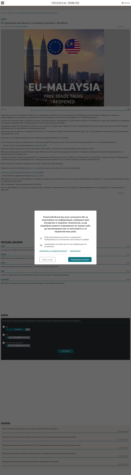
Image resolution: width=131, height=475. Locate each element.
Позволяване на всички (80, 260)
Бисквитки (75, 251)
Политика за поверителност (53, 251)
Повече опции (47, 260)
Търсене (125, 2)
